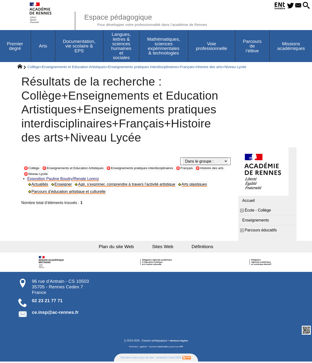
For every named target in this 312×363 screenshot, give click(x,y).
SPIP (183, 348)
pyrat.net (142, 348)
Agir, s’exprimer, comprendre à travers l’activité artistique (127, 185)
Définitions (195, 247)
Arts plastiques (195, 185)
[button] (305, 5)
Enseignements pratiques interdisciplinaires (162, 169)
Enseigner (64, 185)
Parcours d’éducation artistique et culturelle (69, 193)
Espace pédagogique (157, 19)
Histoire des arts (42, 175)
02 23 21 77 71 (47, 301)
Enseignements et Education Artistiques (83, 169)
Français (213, 169)
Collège (34, 169)
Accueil (248, 202)
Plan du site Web (124, 247)
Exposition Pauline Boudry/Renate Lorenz (64, 180)
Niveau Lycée (75, 175)
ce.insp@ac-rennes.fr (55, 313)
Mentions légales (179, 341)
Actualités (40, 185)
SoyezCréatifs (163, 348)
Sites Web (162, 247)
